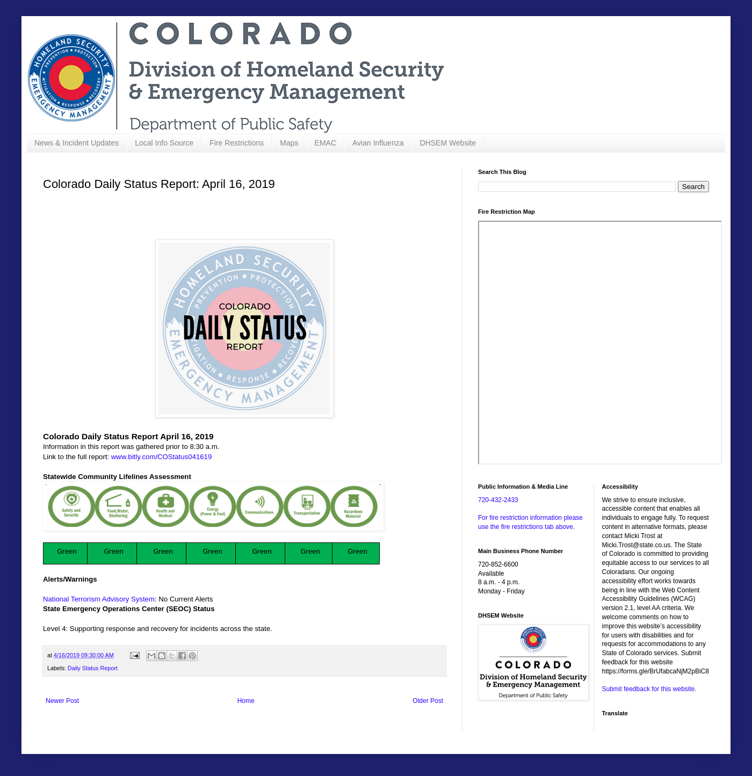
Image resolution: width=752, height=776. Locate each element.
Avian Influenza (377, 143)
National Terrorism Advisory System (99, 599)
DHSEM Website (448, 143)
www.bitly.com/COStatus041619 (161, 457)
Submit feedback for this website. (649, 689)
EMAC (325, 143)
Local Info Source (164, 143)
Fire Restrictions (236, 143)
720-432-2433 (498, 500)
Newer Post (62, 701)
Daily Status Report (93, 668)
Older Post (428, 701)
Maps (289, 143)
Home (246, 701)
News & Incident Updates (76, 143)
